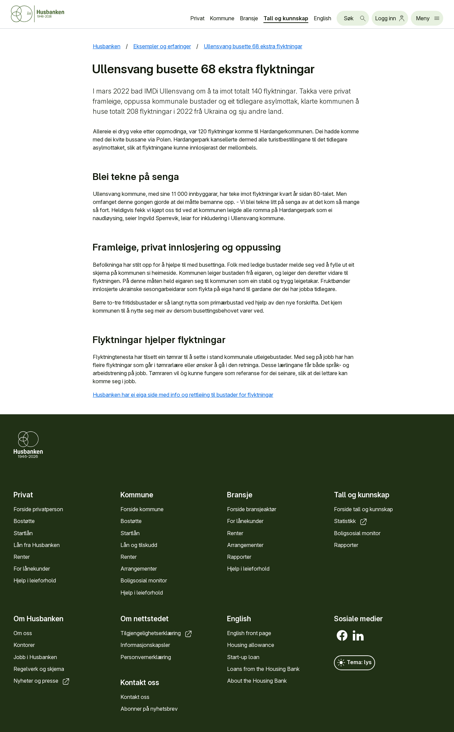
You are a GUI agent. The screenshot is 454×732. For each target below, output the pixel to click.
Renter (21, 556)
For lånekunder (31, 568)
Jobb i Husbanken (35, 657)
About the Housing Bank (257, 680)
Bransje (249, 18)
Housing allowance (250, 645)
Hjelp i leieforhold (34, 580)
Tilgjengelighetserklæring (156, 633)
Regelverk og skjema (38, 668)
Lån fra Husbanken (36, 544)
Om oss (22, 633)
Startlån (23, 532)
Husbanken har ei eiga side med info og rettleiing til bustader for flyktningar (188, 394)
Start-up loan (243, 657)
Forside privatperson (38, 509)
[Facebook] (342, 635)
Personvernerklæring (145, 657)
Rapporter (239, 556)
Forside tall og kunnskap (363, 509)
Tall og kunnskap (285, 18)
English (322, 18)
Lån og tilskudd (138, 544)
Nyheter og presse (41, 680)
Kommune (222, 18)
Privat (197, 18)
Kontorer (24, 645)
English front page (249, 633)
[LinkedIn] (358, 635)
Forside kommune (142, 509)
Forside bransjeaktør (251, 509)
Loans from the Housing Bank (263, 668)
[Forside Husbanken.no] (46, 13)
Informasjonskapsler (145, 645)
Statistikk (351, 521)
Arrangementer (138, 568)
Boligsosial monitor (143, 580)
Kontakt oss (134, 697)
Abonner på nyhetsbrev (149, 708)
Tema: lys (354, 663)
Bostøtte (24, 521)
